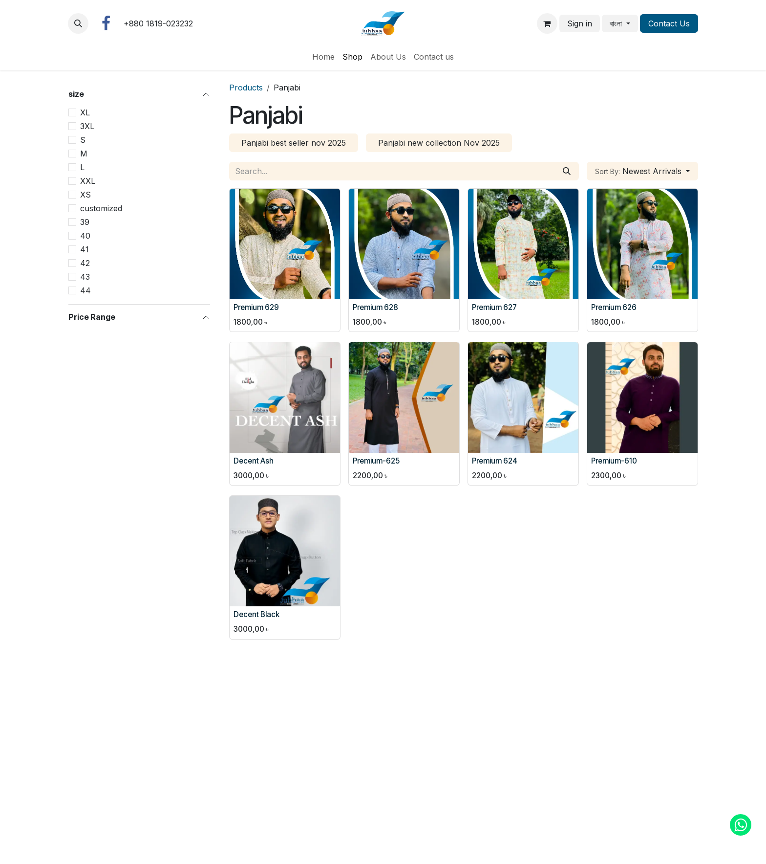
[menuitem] (323, 56)
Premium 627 (494, 307)
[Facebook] (106, 23)
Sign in (579, 23)
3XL (87, 126)
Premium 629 (256, 307)
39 (84, 222)
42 (85, 263)
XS (85, 194)
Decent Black (256, 614)
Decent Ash (254, 460)
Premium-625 (376, 460)
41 (84, 249)
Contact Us (669, 23)
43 (85, 277)
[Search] (566, 171)
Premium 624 (494, 460)
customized (101, 208)
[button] (78, 23)
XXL (87, 181)
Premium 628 (375, 307)
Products (246, 87)
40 (85, 236)
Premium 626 (614, 307)
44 (85, 290)
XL (85, 112)
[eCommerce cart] (547, 23)
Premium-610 (614, 460)
